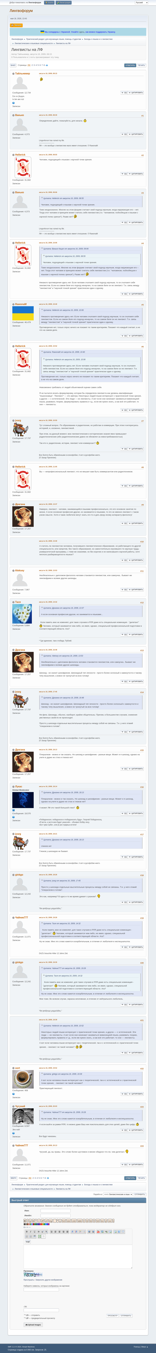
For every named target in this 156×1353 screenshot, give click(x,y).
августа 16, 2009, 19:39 (48, 1020)
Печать (141, 65)
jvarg (18, 420)
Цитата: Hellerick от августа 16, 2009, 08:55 (63, 198)
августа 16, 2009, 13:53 (48, 570)
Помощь (137, 1347)
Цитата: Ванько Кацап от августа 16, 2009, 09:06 (66, 249)
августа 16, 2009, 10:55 (48, 420)
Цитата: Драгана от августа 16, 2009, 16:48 (63, 698)
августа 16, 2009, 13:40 (48, 541)
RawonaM (21, 304)
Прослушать (29, 1280)
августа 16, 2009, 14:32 (48, 602)
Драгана (20, 504)
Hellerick (20, 154)
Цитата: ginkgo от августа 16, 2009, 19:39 (62, 1074)
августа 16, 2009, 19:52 (48, 1068)
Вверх (13, 1178)
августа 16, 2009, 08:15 (48, 73)
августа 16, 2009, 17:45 (48, 692)
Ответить (130, 65)
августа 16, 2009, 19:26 (48, 917)
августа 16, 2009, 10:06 (48, 243)
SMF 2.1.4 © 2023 (14, 1347)
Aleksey (19, 570)
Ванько (19, 115)
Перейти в (97, 1194)
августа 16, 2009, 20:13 (48, 1145)
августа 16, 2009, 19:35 (48, 962)
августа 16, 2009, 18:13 (48, 749)
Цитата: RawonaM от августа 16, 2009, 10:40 (64, 352)
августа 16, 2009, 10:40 (48, 304)
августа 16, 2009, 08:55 (48, 155)
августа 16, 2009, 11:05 (48, 467)
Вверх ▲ (145, 1347)
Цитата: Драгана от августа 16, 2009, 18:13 (63, 792)
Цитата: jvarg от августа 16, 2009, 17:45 (61, 881)
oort (17, 1068)
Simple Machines (28, 1347)
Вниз (13, 65)
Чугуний (20, 1106)
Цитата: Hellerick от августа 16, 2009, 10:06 (63, 310)
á (24, 1227)
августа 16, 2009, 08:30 (48, 115)
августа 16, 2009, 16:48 (48, 650)
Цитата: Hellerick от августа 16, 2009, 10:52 (63, 1026)
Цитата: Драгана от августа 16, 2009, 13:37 (63, 608)
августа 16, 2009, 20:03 (48, 1106)
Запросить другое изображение (48, 1280)
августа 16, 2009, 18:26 (48, 875)
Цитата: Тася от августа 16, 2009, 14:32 (61, 923)
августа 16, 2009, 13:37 (48, 504)
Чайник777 (21, 917)
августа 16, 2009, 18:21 (48, 834)
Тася (18, 602)
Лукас (18, 786)
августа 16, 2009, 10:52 (48, 346)
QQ (124, 93)
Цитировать (135, 93)
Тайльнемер (22, 73)
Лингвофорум (21, 11)
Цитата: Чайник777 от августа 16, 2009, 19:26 (64, 968)
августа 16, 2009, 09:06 (48, 192)
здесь (81, 32)
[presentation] (47, 1298)
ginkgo (19, 874)
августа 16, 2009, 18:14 (48, 786)
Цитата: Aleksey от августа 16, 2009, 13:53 (63, 656)
